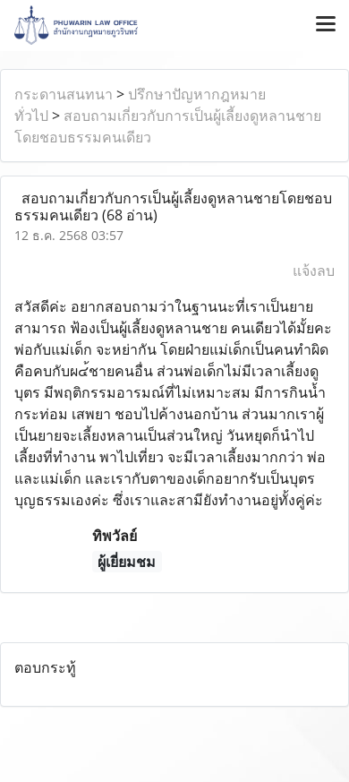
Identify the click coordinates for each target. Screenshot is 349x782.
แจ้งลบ (314, 270)
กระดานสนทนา (63, 94)
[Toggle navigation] (325, 25)
